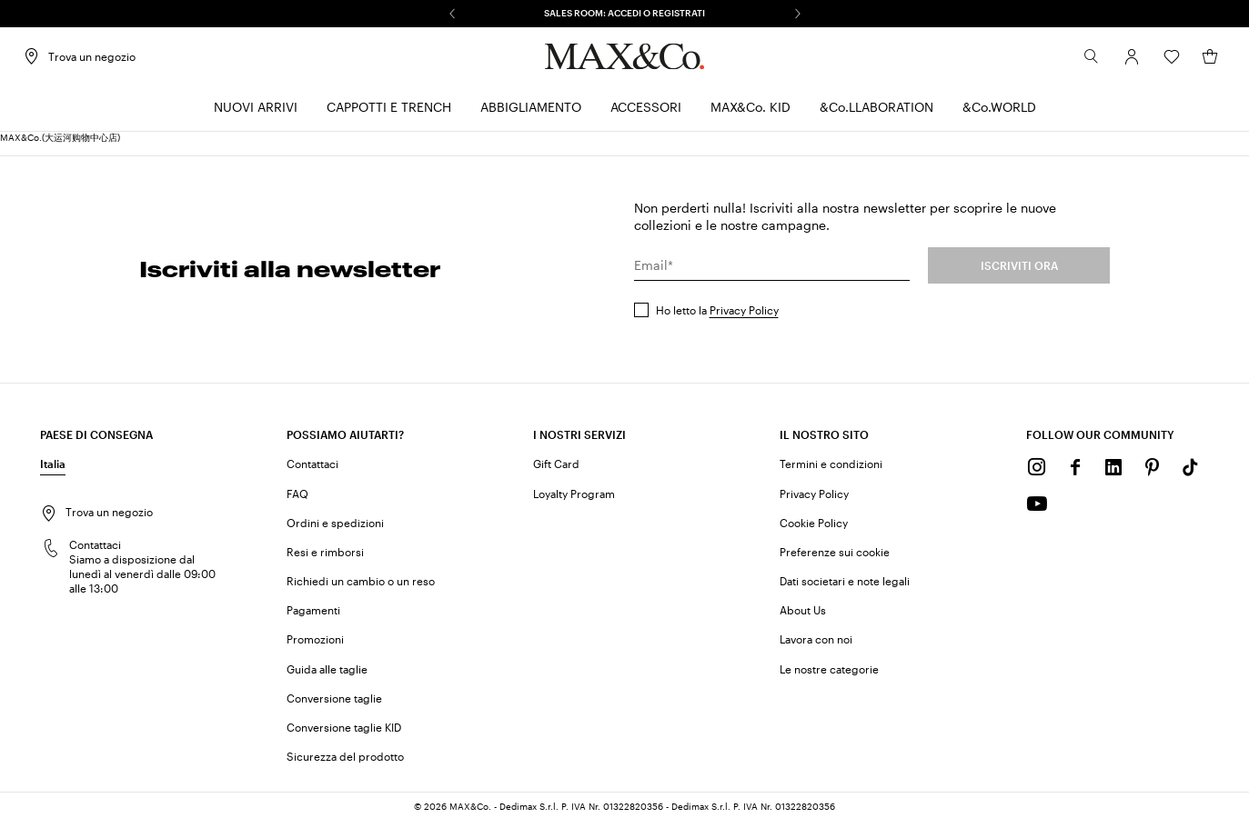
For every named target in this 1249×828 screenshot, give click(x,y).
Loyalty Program (574, 499)
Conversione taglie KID (344, 732)
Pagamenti (313, 616)
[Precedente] (452, 13)
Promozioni (315, 645)
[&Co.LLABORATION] (876, 114)
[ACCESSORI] (645, 114)
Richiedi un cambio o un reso (361, 587)
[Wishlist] (1154, 63)
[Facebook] (1075, 473)
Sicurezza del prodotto (345, 762)
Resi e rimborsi (325, 557)
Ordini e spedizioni (335, 528)
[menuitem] (255, 114)
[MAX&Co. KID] (750, 114)
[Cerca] (1074, 63)
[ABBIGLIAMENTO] (530, 114)
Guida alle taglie (327, 674)
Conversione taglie (334, 703)
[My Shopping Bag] (1193, 63)
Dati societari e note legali (845, 587)
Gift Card (556, 470)
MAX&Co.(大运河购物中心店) (60, 143)
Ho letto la (717, 315)
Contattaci (312, 470)
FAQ (297, 499)
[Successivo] (798, 13)
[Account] (1114, 63)
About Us (803, 616)
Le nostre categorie (829, 674)
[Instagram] (1037, 473)
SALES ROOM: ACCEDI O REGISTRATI (624, 12)
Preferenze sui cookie (835, 557)
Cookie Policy (814, 528)
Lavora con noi (816, 645)
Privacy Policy (744, 315)
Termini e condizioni (831, 470)
